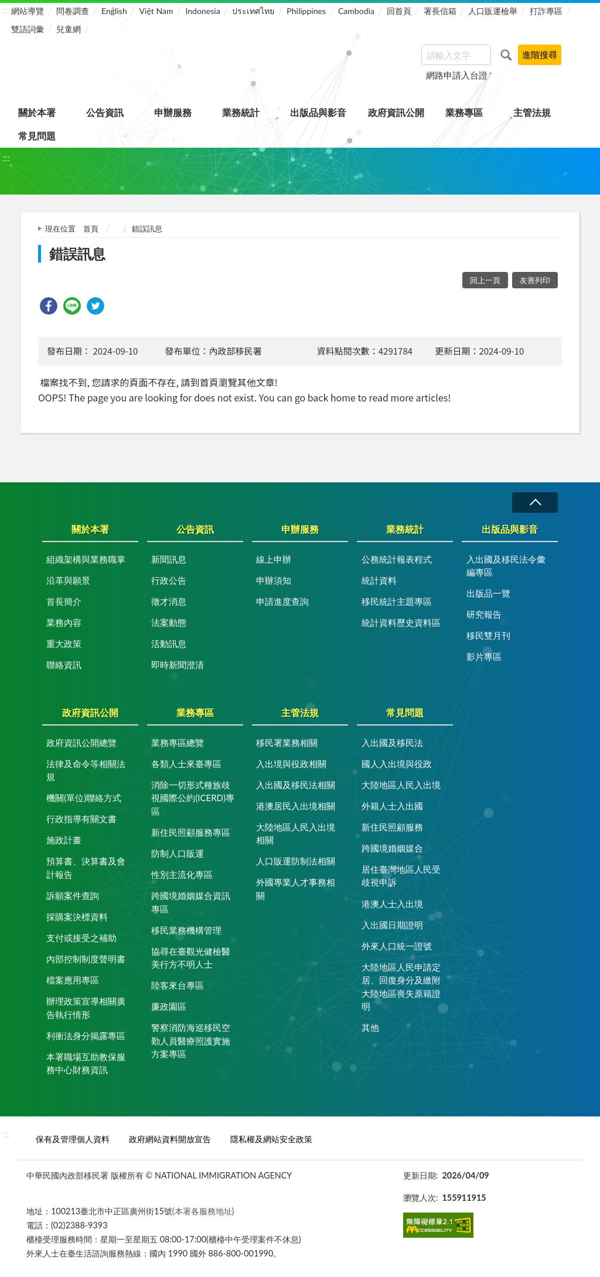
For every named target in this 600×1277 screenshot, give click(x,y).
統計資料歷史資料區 (401, 622)
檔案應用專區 (72, 980)
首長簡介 (63, 601)
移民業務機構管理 (186, 930)
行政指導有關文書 (81, 818)
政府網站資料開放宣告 (170, 1139)
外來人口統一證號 (397, 946)
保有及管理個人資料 (73, 1139)
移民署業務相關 (287, 742)
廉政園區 (168, 1006)
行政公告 (168, 580)
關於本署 (37, 112)
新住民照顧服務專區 (190, 832)
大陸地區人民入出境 (401, 784)
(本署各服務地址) (203, 1211)
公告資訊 (105, 112)
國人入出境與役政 (397, 763)
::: (6, 9)
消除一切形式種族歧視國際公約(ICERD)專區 (192, 797)
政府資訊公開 (396, 112)
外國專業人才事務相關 (295, 889)
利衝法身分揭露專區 (85, 1035)
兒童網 (68, 29)
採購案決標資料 (77, 916)
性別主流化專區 (182, 874)
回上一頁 (485, 280)
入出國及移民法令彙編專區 (506, 566)
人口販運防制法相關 (295, 861)
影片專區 (484, 656)
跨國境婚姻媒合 (392, 848)
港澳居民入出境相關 (295, 806)
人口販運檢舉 (492, 11)
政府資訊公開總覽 (81, 742)
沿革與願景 (68, 580)
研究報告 (484, 614)
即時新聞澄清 (177, 664)
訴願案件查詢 (72, 895)
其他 (370, 1027)
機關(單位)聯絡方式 (83, 797)
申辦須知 (273, 580)
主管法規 (532, 112)
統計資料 (379, 580)
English (114, 11)
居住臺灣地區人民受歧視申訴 (401, 876)
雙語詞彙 (27, 29)
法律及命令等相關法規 (85, 770)
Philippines (306, 11)
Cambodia (356, 11)
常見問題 (37, 135)
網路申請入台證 (457, 75)
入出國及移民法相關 (295, 784)
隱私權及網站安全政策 (271, 1139)
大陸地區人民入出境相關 (295, 834)
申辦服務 (173, 112)
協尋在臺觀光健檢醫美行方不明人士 (190, 958)
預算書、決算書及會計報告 (85, 868)
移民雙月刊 (488, 635)
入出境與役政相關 (291, 763)
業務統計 (241, 112)
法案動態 (168, 622)
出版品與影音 (318, 112)
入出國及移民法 (392, 742)
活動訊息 (168, 643)
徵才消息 (168, 601)
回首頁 (399, 11)
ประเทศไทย (253, 11)
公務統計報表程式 (397, 559)
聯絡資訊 (63, 664)
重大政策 (63, 643)
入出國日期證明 (392, 925)
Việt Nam (156, 11)
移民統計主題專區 (397, 601)
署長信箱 (440, 11)
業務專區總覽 (177, 742)
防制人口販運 (177, 853)
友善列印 (535, 280)
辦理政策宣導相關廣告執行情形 (85, 1008)
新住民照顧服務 (392, 827)
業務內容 (63, 622)
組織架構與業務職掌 (85, 559)
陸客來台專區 (177, 985)
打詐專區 (546, 11)
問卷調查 (72, 11)
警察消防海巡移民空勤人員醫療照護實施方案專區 (190, 1040)
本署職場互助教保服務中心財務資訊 (85, 1063)
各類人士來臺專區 (186, 763)
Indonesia (202, 11)
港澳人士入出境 (392, 903)
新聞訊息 (168, 559)
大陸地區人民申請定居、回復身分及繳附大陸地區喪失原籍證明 (401, 987)
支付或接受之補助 (81, 937)
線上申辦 (273, 559)
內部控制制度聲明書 (85, 959)
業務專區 (464, 112)
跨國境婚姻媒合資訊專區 (190, 902)
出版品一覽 (488, 593)
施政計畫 (63, 840)
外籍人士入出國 (392, 806)
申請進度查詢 (282, 601)
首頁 (90, 228)
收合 (535, 502)
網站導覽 (27, 11)
